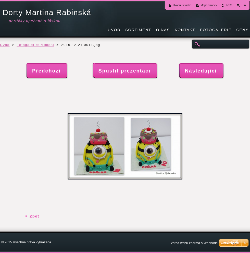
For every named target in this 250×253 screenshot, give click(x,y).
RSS (229, 5)
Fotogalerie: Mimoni (35, 45)
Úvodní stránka (182, 5)
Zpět (34, 216)
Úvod (5, 45)
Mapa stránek (209, 5)
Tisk (243, 5)
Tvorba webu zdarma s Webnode (193, 243)
